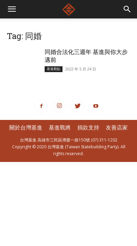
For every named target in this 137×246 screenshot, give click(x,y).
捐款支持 (88, 127)
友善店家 (117, 127)
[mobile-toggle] (12, 9)
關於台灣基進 (25, 127)
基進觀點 (53, 69)
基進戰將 (60, 127)
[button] (127, 9)
